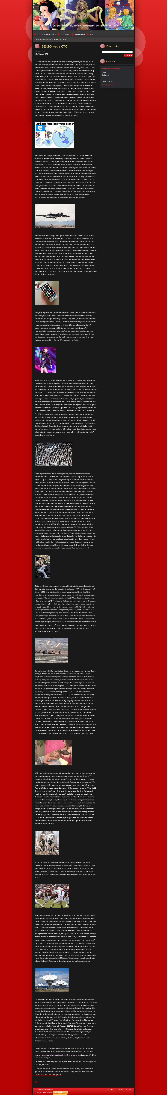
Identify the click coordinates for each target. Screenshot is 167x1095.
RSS (129, 1089)
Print (111, 1089)
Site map (120, 1089)
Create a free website (44, 1093)
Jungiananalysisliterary (43, 39)
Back (36, 1082)
